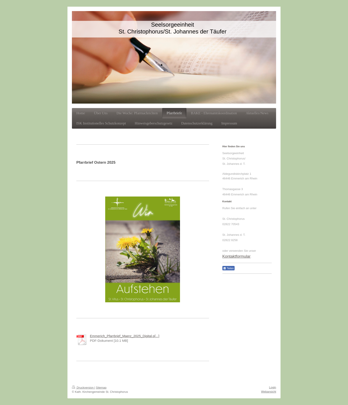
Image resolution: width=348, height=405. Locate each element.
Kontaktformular (236, 256)
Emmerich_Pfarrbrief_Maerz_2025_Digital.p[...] (124, 336)
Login (272, 387)
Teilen (228, 268)
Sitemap (101, 387)
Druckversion (83, 387)
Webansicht (268, 391)
